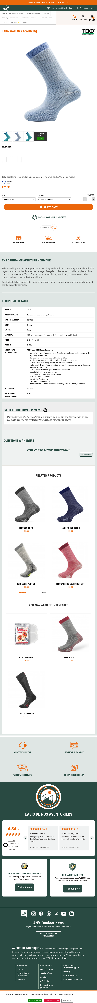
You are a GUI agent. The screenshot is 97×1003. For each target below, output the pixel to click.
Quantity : (91, 195)
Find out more (25, 887)
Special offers (46, 973)
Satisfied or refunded (72, 979)
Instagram (33, 913)
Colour (41, 195)
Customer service (22, 752)
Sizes (4, 195)
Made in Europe (47, 969)
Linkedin (71, 913)
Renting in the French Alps (23, 974)
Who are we (22, 965)
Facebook (41, 913)
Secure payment (70, 975)
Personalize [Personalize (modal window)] (67, 1000)
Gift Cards (44, 981)
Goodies (43, 977)
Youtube (63, 913)
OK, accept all (35, 1000)
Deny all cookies (52, 1000)
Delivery (66, 971)
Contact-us (21, 979)
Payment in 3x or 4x (19, 243)
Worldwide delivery (48, 243)
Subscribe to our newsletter (48, 934)
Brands (20, 969)
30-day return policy (78, 243)
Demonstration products (46, 986)
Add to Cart (51, 207)
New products (46, 965)
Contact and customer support (71, 966)
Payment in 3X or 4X (74, 752)
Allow (40, 139)
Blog (25, 914)
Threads (48, 913)
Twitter (56, 913)
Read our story (58, 958)
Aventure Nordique (25, 948)
